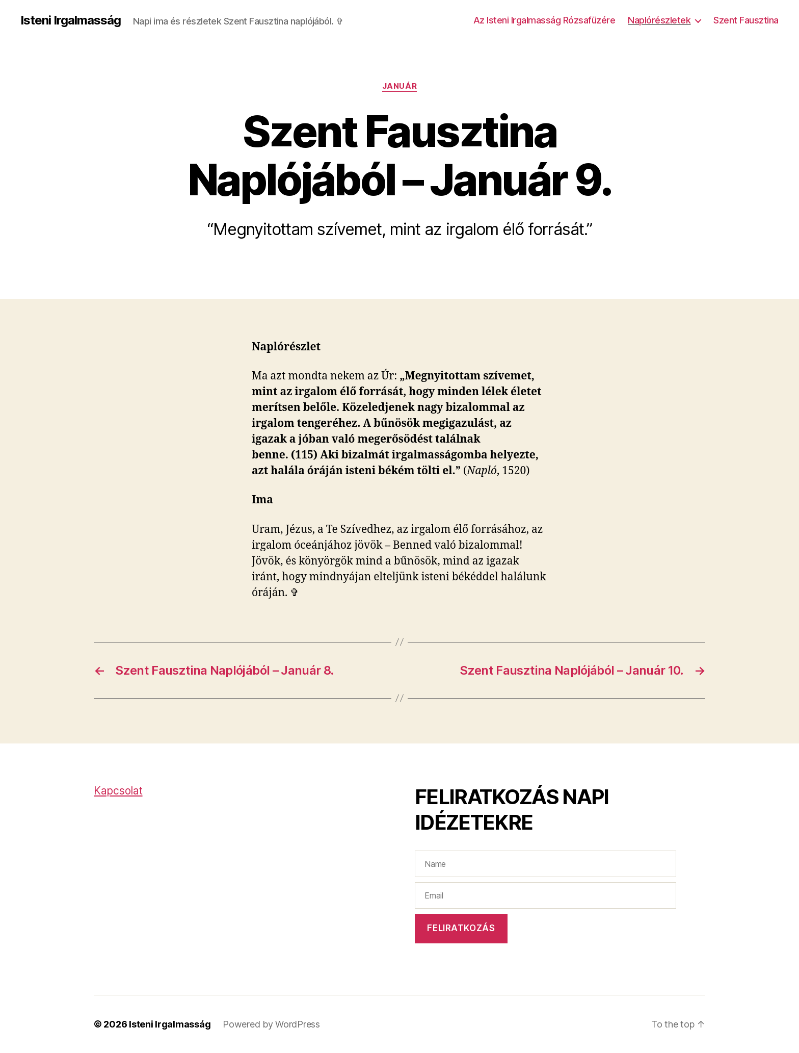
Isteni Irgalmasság (70, 20)
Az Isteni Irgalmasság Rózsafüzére (544, 20)
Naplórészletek (659, 20)
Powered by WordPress (271, 1024)
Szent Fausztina (746, 20)
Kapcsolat (118, 790)
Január (399, 86)
